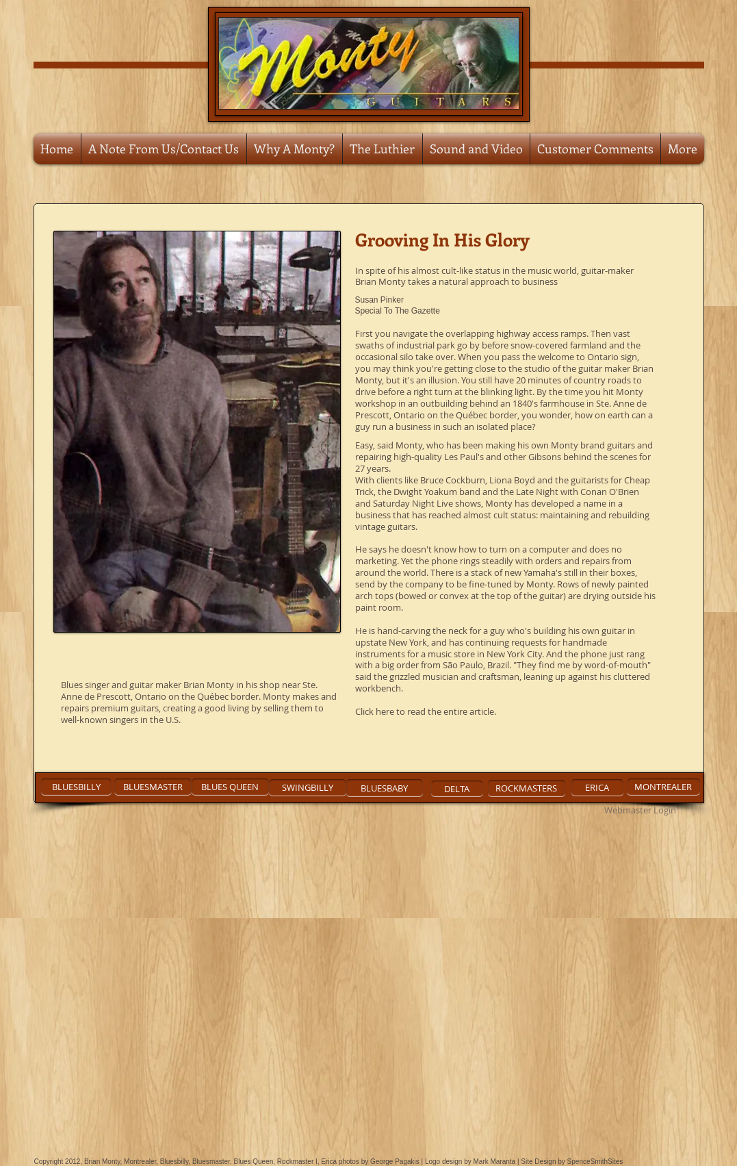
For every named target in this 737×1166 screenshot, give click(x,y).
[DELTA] (457, 789)
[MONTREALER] (663, 787)
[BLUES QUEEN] (230, 787)
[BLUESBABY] (384, 788)
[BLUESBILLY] (76, 787)
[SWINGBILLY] (307, 787)
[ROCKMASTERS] (526, 788)
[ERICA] (597, 787)
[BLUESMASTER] (153, 787)
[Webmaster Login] (640, 810)
